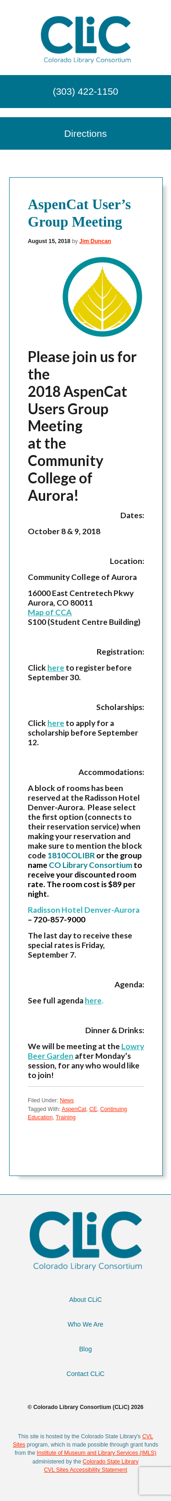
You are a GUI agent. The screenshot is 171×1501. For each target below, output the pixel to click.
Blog (85, 1349)
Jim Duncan (95, 241)
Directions (85, 133)
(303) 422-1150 (86, 91)
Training (66, 1117)
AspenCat (74, 1109)
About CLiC (85, 1299)
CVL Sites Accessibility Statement (85, 1470)
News (67, 1100)
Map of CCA (50, 612)
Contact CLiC (85, 1373)
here (55, 667)
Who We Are (85, 1324)
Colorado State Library (111, 1461)
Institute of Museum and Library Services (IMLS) (96, 1453)
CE (93, 1109)
